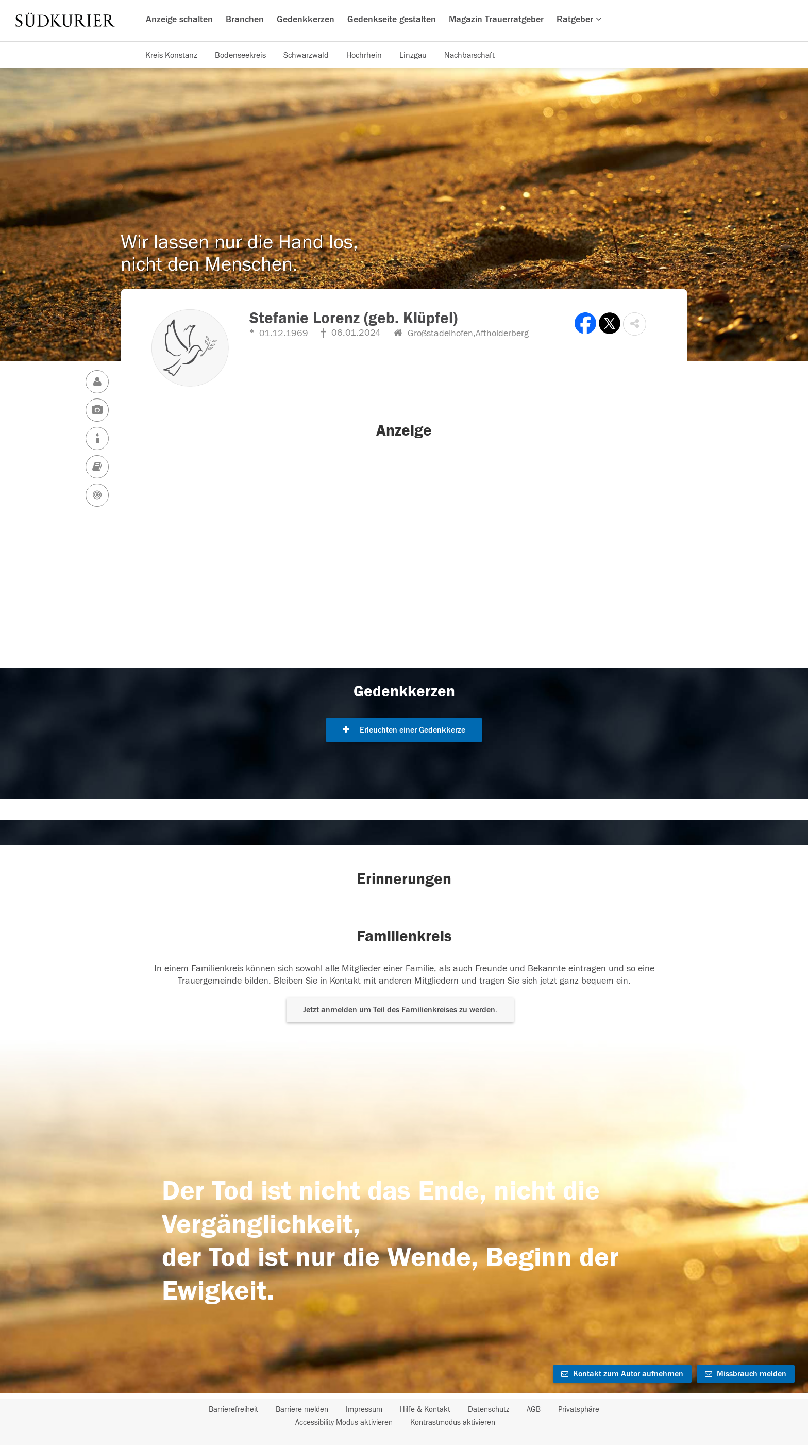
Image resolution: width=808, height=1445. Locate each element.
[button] (634, 324)
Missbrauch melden (745, 1373)
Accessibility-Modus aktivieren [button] (344, 1422)
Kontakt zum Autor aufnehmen (622, 1373)
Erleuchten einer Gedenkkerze (404, 730)
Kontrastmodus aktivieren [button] (452, 1422)
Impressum (364, 1409)
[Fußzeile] (404, 1416)
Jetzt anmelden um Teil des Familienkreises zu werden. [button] (400, 1010)
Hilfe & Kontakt (425, 1409)
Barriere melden (302, 1409)
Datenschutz (488, 1409)
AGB (534, 1409)
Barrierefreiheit (233, 1409)
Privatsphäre (578, 1409)
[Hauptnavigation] (404, 20)
